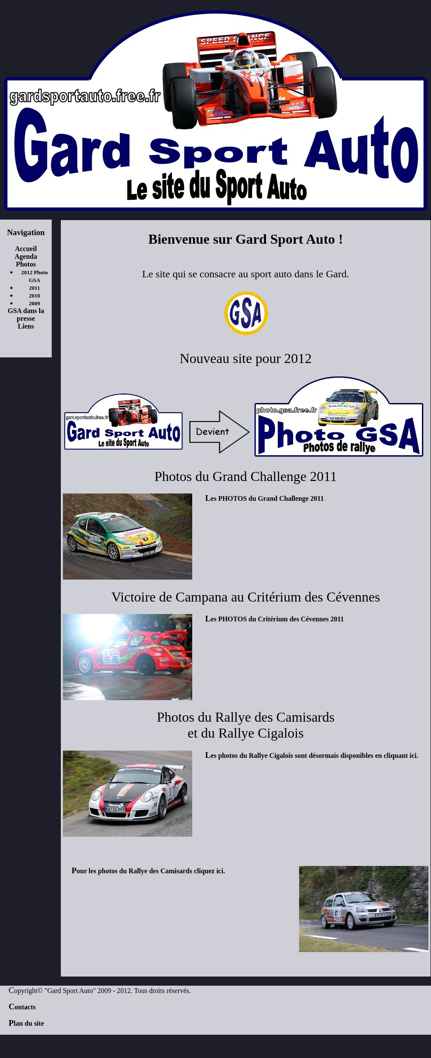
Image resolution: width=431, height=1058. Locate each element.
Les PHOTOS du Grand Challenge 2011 (264, 498)
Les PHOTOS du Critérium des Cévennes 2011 (274, 619)
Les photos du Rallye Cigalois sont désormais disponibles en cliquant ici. (311, 755)
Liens (26, 326)
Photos (26, 264)
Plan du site (26, 1023)
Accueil (26, 248)
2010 (34, 295)
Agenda (26, 256)
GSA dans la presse (26, 314)
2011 (34, 288)
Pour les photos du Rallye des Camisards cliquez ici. (148, 871)
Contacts (22, 1007)
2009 (34, 303)
